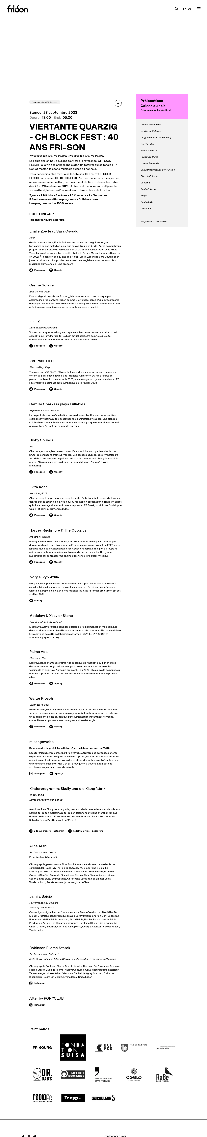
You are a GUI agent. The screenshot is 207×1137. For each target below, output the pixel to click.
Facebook (39, 270)
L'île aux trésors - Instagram (49, 830)
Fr (183, 8)
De (188, 8)
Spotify (58, 270)
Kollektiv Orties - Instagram (88, 830)
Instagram (39, 773)
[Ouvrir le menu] (198, 9)
